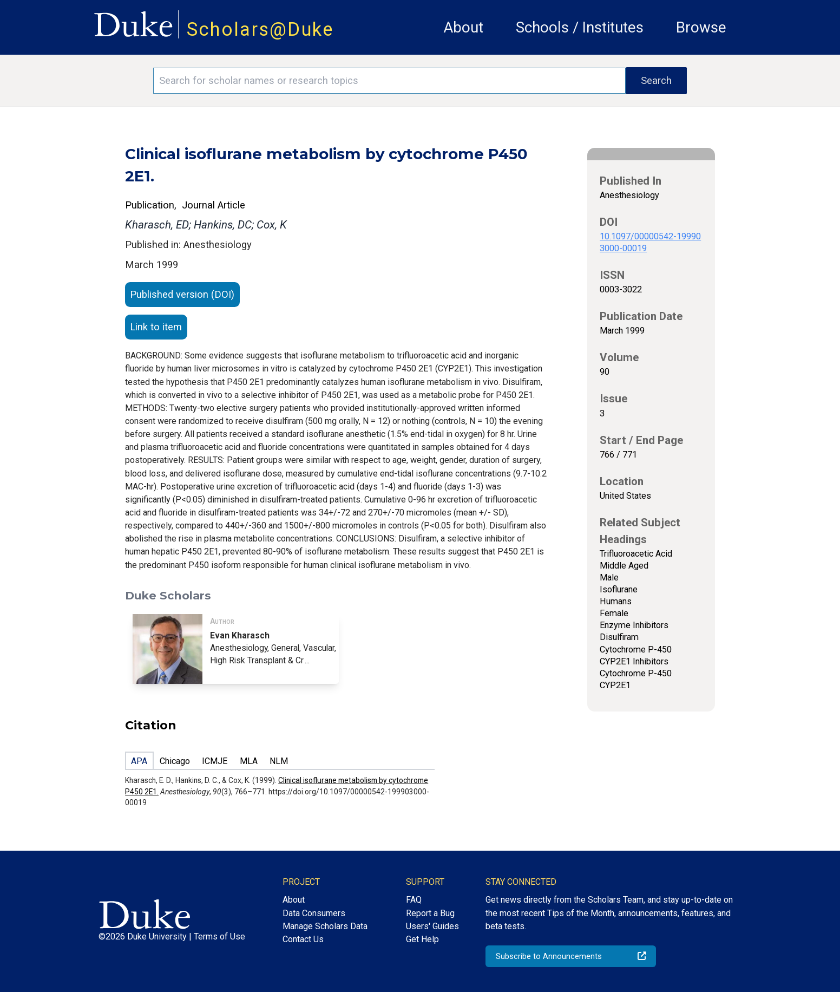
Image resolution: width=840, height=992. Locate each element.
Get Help (422, 939)
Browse (701, 27)
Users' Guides (432, 926)
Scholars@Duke (260, 29)
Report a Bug (430, 913)
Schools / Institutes (580, 27)
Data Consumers (314, 913)
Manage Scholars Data (325, 926)
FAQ (414, 900)
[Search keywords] (389, 81)
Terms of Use (219, 936)
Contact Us (303, 939)
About (463, 27)
